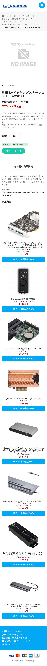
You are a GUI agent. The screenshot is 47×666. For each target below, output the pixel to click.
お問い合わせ (8, 644)
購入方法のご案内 (10, 641)
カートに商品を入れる (23, 259)
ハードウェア (24, 16)
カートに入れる (13, 151)
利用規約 (19, 631)
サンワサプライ (8, 85)
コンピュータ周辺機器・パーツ (14, 19)
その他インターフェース (12, 24)
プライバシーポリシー (12, 635)
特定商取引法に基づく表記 (14, 638)
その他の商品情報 (23, 166)
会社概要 (6, 631)
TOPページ (6, 16)
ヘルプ (26, 641)
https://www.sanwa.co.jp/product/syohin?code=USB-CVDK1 (23, 193)
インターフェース (9, 22)
